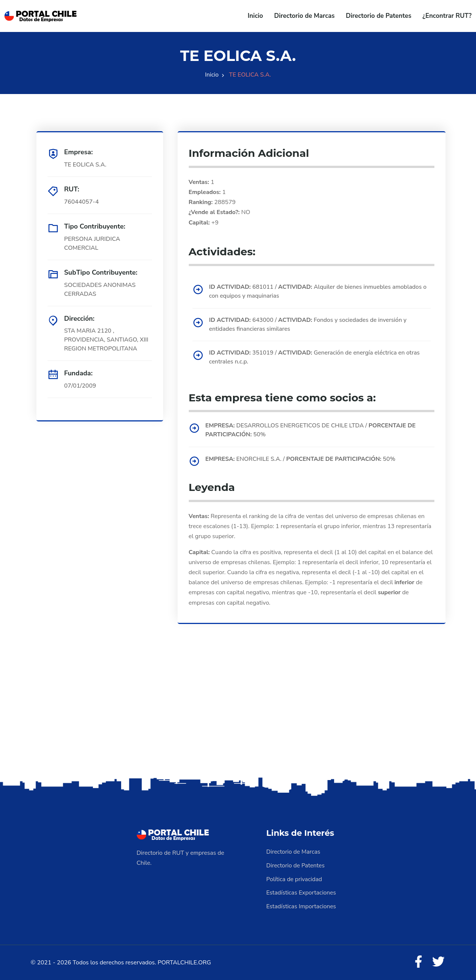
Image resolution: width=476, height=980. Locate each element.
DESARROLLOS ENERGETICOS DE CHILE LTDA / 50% (311, 430)
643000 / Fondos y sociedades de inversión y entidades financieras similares (309, 324)
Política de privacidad (294, 879)
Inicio (255, 16)
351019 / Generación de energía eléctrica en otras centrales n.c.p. (315, 357)
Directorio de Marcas (304, 16)
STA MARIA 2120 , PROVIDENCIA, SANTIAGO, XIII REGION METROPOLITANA (107, 340)
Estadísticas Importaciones (301, 906)
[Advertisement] (238, 717)
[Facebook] (417, 961)
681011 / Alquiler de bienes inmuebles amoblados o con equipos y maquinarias (319, 291)
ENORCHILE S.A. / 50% (301, 459)
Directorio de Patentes (378, 16)
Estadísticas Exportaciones (301, 892)
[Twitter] (438, 961)
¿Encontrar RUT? (447, 16)
